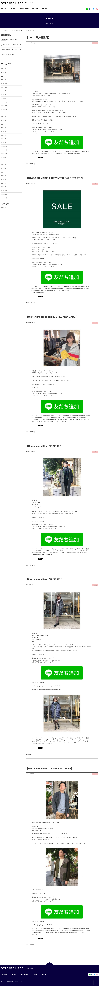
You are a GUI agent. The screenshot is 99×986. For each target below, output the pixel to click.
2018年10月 (4, 109)
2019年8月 (3, 91)
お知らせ (3, 207)
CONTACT (35, 9)
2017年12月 (4, 146)
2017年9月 (3, 157)
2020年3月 (3, 72)
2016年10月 (4, 198)
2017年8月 (3, 161)
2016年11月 (4, 194)
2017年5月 (3, 172)
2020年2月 (3, 76)
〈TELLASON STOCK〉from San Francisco (11, 58)
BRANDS (3, 9)
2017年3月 (3, 179)
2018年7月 (3, 120)
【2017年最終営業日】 (38, 37)
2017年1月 (3, 186)
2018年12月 (4, 102)
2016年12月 (4, 190)
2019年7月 (3, 94)
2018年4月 (3, 131)
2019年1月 (3, 98)
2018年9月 (3, 113)
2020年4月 (3, 68)
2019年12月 (4, 83)
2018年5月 (3, 127)
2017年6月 (3, 168)
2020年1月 (3, 79)
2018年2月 (3, 139)
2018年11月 (4, 105)
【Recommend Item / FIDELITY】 (44, 446)
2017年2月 (3, 183)
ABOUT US (44, 9)
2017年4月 (3, 175)
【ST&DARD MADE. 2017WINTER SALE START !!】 (55, 178)
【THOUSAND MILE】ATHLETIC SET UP (11, 49)
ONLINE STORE (24, 9)
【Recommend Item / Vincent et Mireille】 (49, 768)
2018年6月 (3, 124)
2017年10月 (4, 153)
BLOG (13, 9)
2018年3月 (3, 135)
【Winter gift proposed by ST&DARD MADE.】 (52, 316)
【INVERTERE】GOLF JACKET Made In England (11, 45)
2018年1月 (3, 142)
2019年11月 (4, 87)
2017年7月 (3, 164)
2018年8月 (3, 116)
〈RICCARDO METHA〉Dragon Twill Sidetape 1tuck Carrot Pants (10, 53)
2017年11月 (4, 150)
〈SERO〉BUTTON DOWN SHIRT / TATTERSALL (9, 40)
